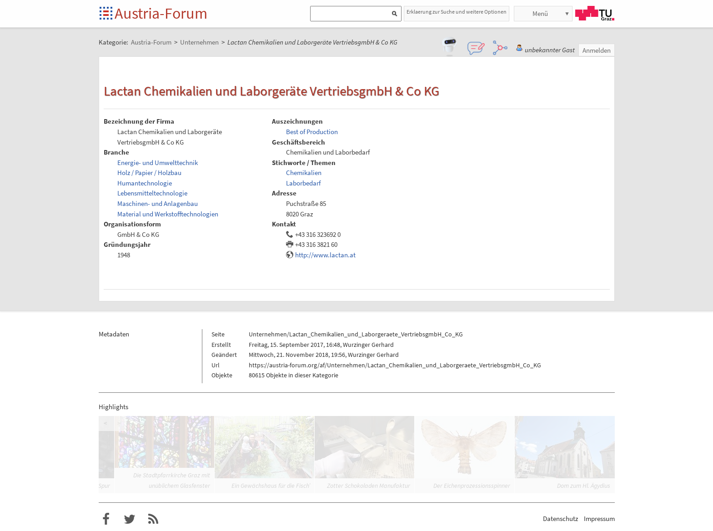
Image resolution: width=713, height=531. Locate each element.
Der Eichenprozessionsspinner (471, 485)
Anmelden (596, 50)
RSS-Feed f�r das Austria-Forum (153, 519)
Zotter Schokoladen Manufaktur (368, 485)
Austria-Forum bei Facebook (106, 519)
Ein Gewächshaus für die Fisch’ (270, 485)
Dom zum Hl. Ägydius (583, 485)
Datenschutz (560, 518)
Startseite (107, 14)
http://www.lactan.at (325, 254)
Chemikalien (303, 172)
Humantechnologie (144, 183)
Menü (540, 13)
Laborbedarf (303, 183)
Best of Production (312, 131)
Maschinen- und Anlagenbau (157, 203)
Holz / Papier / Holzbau (149, 172)
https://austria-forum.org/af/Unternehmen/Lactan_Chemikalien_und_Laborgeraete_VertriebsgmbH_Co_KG (395, 365)
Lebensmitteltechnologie (152, 193)
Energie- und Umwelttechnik (157, 162)
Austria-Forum (161, 13)
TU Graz (594, 13)
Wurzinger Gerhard (368, 345)
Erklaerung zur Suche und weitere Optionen (457, 11)
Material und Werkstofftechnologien (167, 214)
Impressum (599, 518)
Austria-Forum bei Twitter (129, 519)
